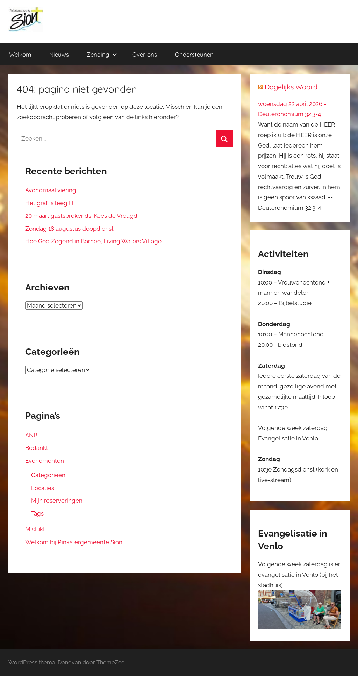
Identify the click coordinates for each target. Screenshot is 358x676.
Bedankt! (37, 447)
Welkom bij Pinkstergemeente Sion (73, 542)
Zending (102, 54)
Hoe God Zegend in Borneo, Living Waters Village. (94, 241)
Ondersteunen (194, 54)
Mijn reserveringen (57, 500)
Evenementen (44, 460)
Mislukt (35, 529)
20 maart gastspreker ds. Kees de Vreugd (81, 215)
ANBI (32, 435)
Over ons (144, 54)
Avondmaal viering (50, 190)
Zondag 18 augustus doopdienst (69, 228)
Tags (37, 513)
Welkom (20, 54)
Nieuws (59, 54)
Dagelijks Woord (291, 86)
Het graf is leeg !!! (49, 203)
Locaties (42, 487)
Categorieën (48, 475)
